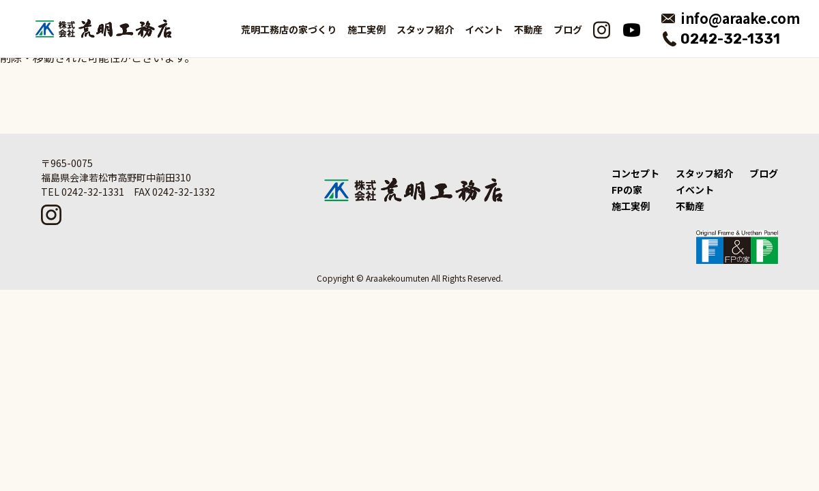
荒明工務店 (103, 28)
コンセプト (635, 173)
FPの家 (627, 189)
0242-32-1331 (730, 39)
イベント (484, 29)
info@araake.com (740, 18)
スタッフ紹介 (425, 29)
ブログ (568, 29)
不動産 (528, 29)
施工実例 (631, 206)
